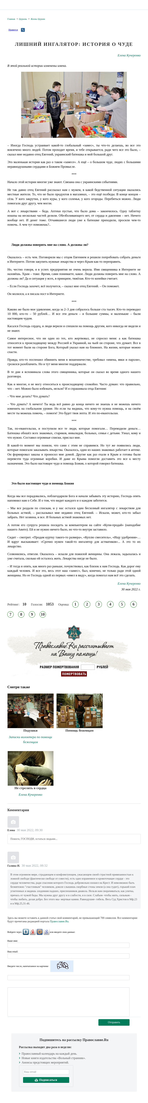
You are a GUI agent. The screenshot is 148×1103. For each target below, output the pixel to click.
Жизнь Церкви (38, 19)
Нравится (13, 29)
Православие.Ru (59, 921)
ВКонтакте (26, 932)
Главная (11, 19)
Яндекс (33, 932)
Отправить (114, 1022)
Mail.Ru (40, 932)
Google (46, 932)
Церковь (23, 19)
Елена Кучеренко (129, 55)
